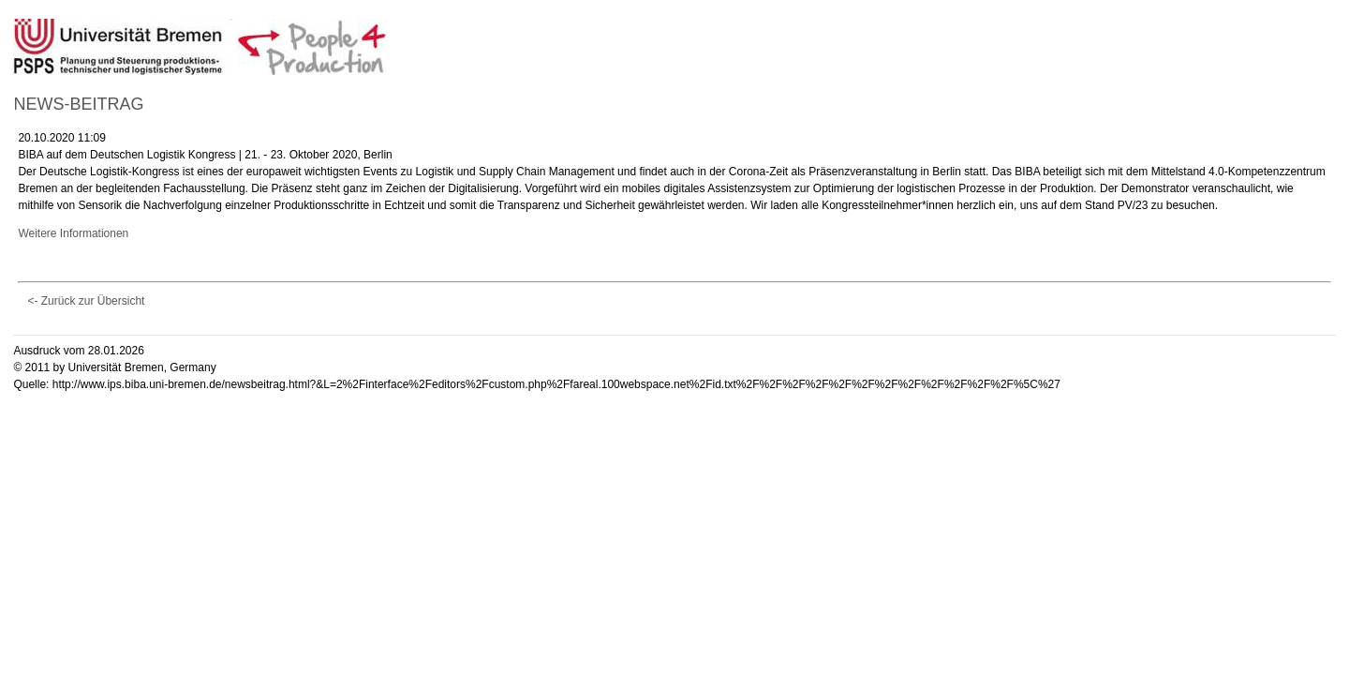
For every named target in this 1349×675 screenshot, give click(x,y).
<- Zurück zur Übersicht (85, 301)
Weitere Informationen (73, 233)
